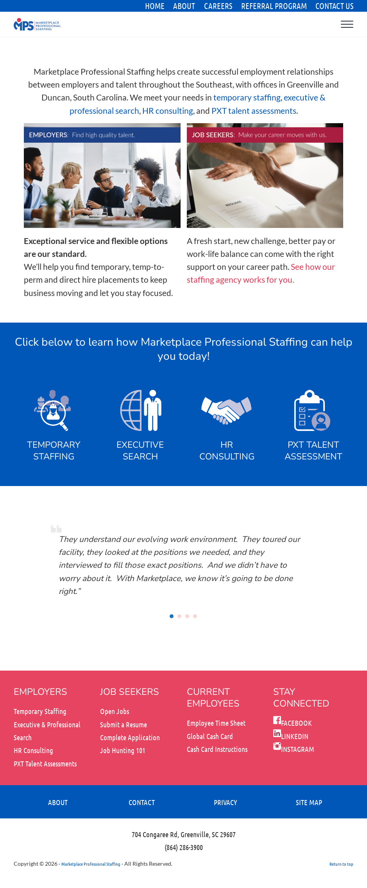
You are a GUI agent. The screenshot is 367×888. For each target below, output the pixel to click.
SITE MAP (309, 802)
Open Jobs (114, 711)
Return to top (341, 864)
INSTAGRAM (293, 748)
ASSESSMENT (313, 456)
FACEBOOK (292, 722)
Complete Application (130, 737)
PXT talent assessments (253, 111)
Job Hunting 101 (122, 750)
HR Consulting (33, 750)
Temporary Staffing (40, 711)
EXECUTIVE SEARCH (140, 450)
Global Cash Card (210, 736)
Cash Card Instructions (217, 748)
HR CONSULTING (227, 450)
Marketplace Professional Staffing (90, 864)
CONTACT (142, 802)
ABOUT (58, 802)
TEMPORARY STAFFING (53, 450)
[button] (172, 616)
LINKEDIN (290, 736)
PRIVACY (225, 802)
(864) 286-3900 (184, 847)
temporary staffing (247, 97)
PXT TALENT (313, 444)
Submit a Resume (123, 724)
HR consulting (167, 111)
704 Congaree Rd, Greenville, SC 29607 (184, 834)
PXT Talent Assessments (45, 763)
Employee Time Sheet (216, 722)
